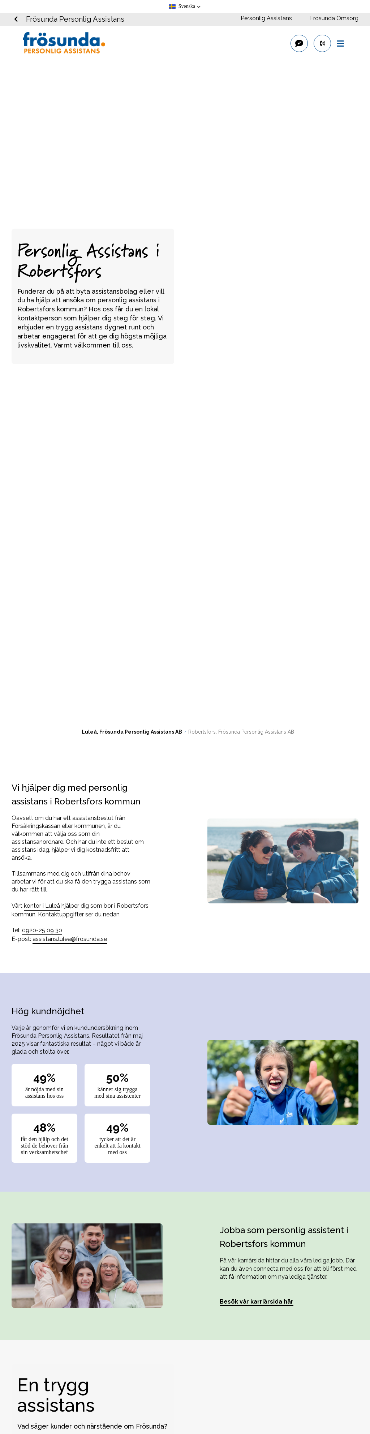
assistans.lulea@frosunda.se (70, 939)
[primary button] (322, 43)
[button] (185, 6)
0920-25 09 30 (42, 930)
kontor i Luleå (42, 905)
